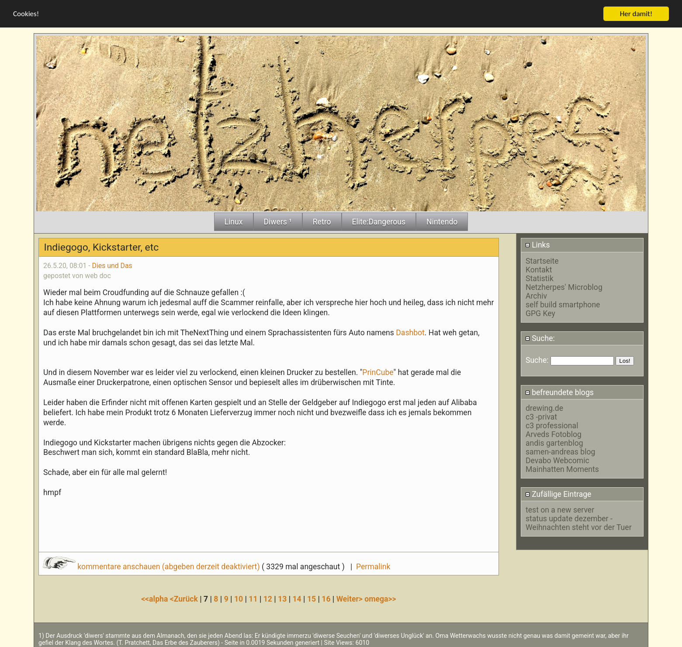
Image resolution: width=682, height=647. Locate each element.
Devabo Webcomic (557, 459)
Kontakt (539, 268)
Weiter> (350, 597)
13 (282, 597)
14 (297, 597)
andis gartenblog (554, 441)
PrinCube (377, 371)
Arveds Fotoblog (554, 433)
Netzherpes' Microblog (564, 286)
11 (253, 597)
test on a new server (560, 509)
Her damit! (636, 12)
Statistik (540, 277)
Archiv (536, 294)
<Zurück (185, 597)
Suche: (540, 337)
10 (238, 597)
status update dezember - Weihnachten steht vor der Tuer (579, 522)
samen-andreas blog (560, 450)
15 (311, 597)
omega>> (380, 597)
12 (267, 597)
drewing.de (544, 407)
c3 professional (552, 424)
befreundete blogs (559, 391)
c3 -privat (541, 415)
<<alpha (155, 597)
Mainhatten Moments (562, 468)
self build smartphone (563, 303)
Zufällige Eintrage (558, 493)
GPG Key (540, 312)
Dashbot (410, 331)
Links (537, 244)
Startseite (542, 259)
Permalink (373, 565)
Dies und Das (112, 264)
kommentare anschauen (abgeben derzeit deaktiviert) (152, 565)
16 (326, 597)
